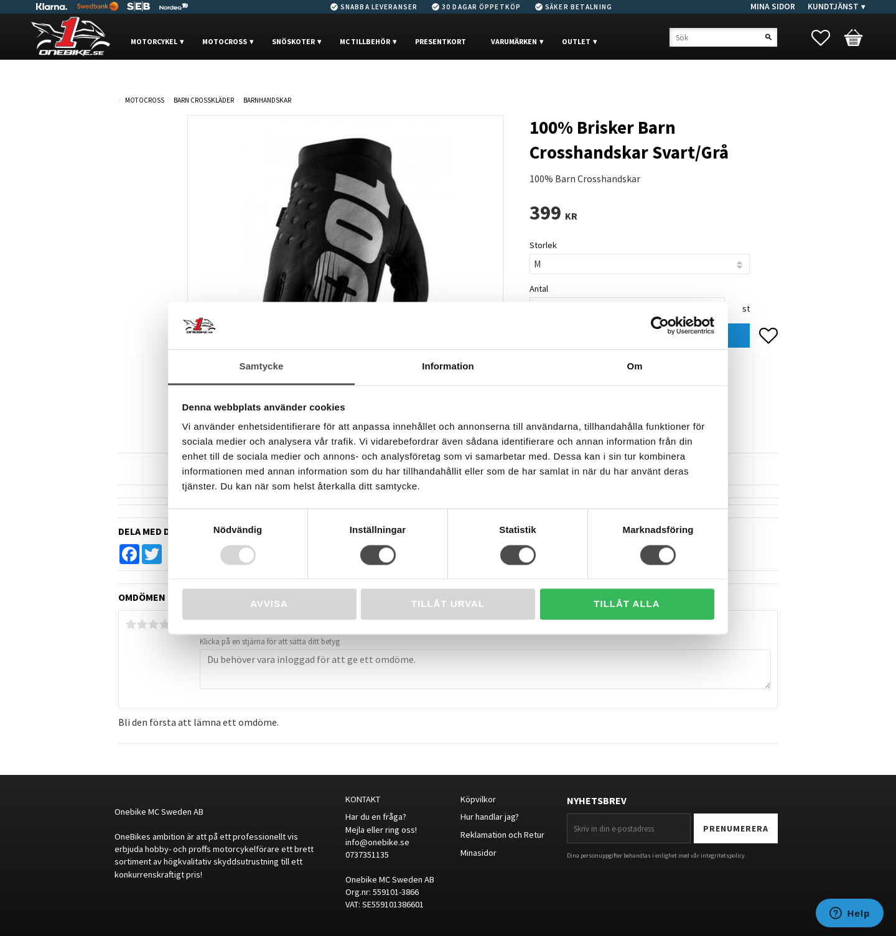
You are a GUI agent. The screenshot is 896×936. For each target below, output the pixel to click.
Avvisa (269, 604)
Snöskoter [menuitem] (293, 41)
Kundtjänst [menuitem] (833, 6)
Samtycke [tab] (262, 366)
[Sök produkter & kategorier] (723, 37)
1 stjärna (130, 624)
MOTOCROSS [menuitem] (224, 41)
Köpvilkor (478, 799)
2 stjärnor (141, 624)
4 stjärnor (164, 624)
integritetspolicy (723, 855)
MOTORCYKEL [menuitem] (154, 41)
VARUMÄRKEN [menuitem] (514, 41)
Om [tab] (634, 366)
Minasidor (478, 852)
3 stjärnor (153, 624)
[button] (826, 38)
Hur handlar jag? (489, 816)
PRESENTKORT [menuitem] (440, 41)
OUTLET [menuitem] (576, 41)
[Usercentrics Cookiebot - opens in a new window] (659, 325)
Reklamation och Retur (502, 834)
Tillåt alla (627, 604)
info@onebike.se (377, 842)
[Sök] (768, 37)
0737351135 (367, 854)
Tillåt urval (448, 604)
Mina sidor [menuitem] (772, 6)
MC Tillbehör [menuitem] (365, 41)
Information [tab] (448, 366)
